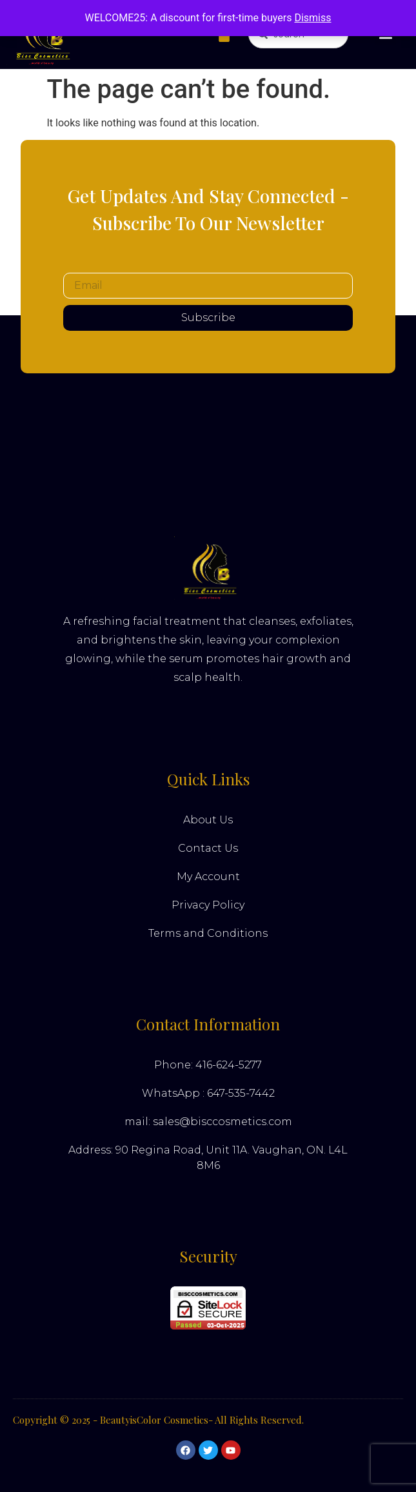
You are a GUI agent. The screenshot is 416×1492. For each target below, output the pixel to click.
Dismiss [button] (312, 18)
